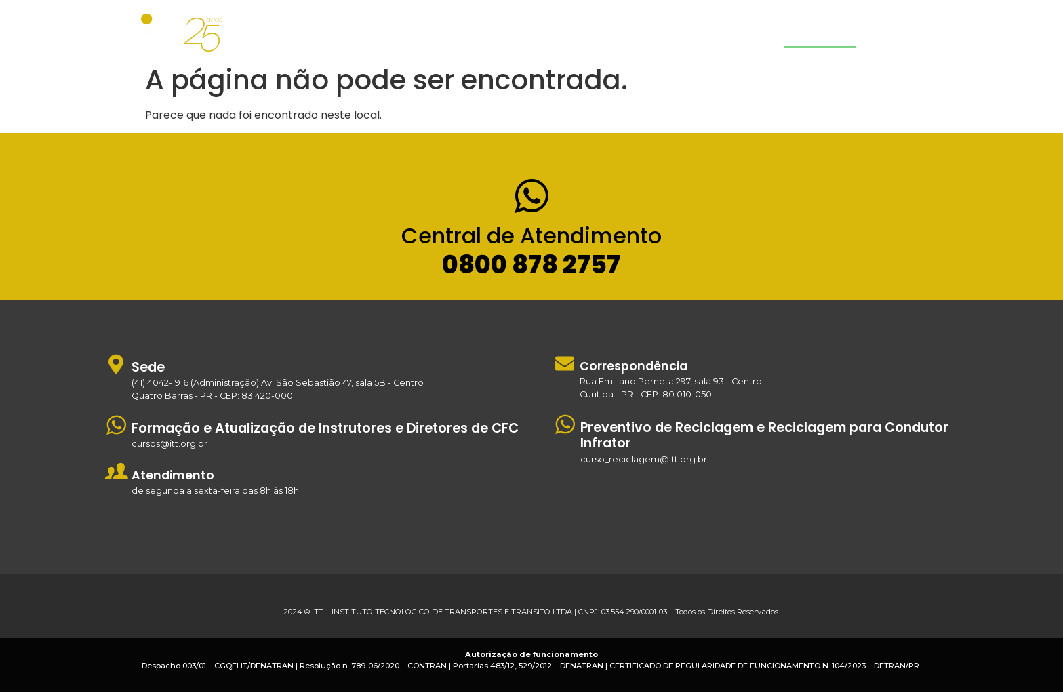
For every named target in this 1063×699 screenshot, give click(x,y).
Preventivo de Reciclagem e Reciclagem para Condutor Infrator (764, 442)
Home (570, 32)
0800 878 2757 (531, 271)
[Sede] (116, 370)
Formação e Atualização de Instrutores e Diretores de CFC (325, 435)
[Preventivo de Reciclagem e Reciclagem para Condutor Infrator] (565, 431)
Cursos (642, 32)
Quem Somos (733, 32)
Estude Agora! (908, 32)
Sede (148, 374)
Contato (820, 32)
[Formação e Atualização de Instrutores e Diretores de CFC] (116, 431)
